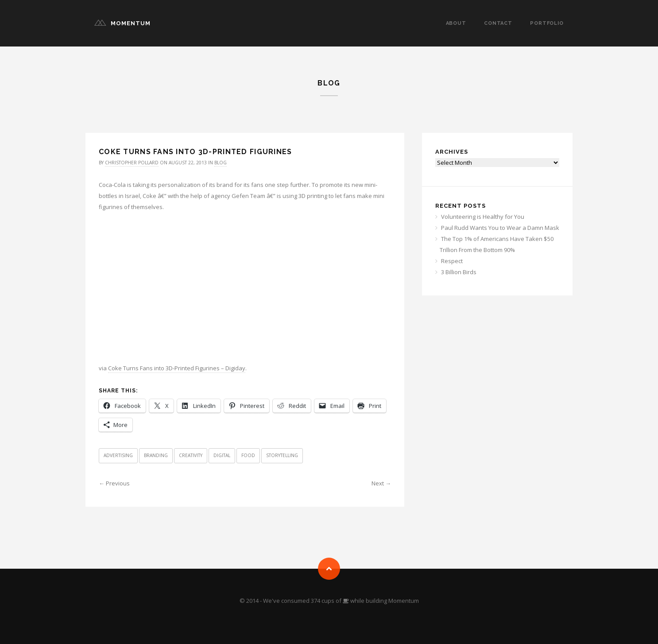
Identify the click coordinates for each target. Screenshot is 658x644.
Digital (221, 455)
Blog (220, 162)
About (456, 23)
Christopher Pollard (132, 162)
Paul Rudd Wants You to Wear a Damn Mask (500, 228)
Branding (156, 455)
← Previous (114, 483)
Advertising (118, 455)
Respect (452, 261)
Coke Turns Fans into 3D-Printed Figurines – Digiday (176, 368)
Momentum (131, 23)
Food (248, 455)
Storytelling (282, 455)
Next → (381, 483)
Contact (498, 23)
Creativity (190, 455)
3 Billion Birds (458, 272)
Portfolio (547, 23)
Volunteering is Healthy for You (482, 217)
